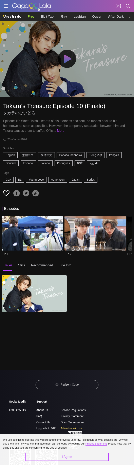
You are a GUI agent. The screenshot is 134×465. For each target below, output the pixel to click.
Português (63, 163)
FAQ (39, 416)
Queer (96, 16)
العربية (94, 163)
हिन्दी (79, 163)
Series (91, 179)
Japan (75, 179)
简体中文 (46, 155)
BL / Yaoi (48, 16)
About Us (42, 410)
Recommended (42, 265)
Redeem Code (67, 384)
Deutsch (11, 163)
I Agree (67, 457)
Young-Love (36, 179)
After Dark (116, 16)
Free (31, 16)
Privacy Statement (72, 416)
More (60, 130)
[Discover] (118, 6)
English (10, 155)
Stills (21, 265)
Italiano (45, 163)
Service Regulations (73, 410)
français (114, 155)
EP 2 (67, 254)
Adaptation (57, 179)
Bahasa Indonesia (70, 155)
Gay (64, 16)
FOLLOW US (17, 410)
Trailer (7, 265)
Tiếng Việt (95, 155)
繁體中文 (28, 155)
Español (28, 163)
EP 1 (5, 254)
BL (19, 179)
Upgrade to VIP (46, 428)
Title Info (65, 265)
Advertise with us (71, 428)
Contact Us (43, 422)
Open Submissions (72, 422)
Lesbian (80, 16)
